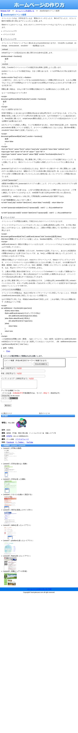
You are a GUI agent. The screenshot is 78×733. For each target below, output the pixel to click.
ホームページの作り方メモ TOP (39, 591)
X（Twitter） (20, 444)
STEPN (9, 438)
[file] (14, 397)
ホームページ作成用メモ (25, 11)
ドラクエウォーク (22, 441)
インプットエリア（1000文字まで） (17, 378)
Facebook (10, 444)
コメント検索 (9, 360)
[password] (6, 402)
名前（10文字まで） (11, 368)
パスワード (9, 400)
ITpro (8, 351)
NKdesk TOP (5, 11)
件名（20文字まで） (11, 373)
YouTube (29, 444)
